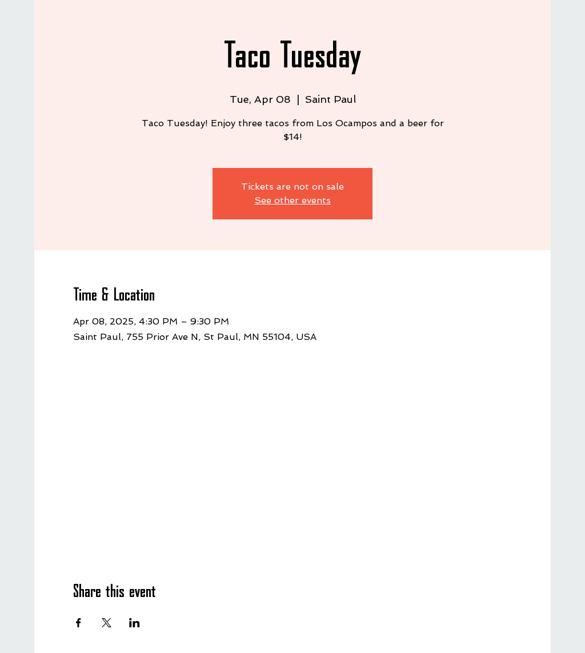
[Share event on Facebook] (78, 622)
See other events (292, 200)
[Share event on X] (106, 622)
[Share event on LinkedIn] (134, 622)
